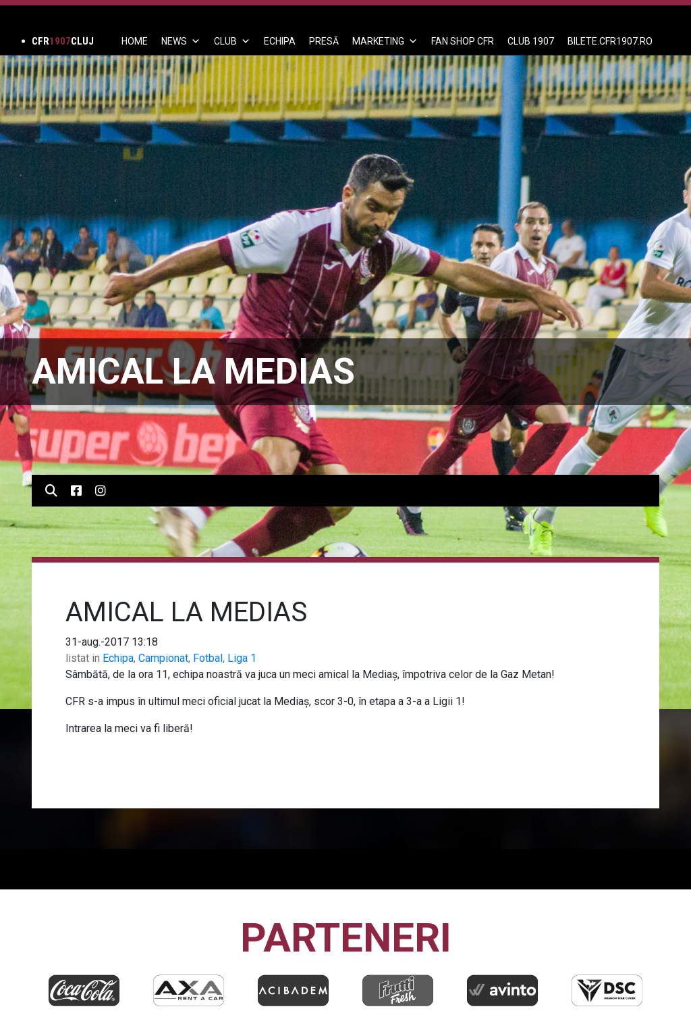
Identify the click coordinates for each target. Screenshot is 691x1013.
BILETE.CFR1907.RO (610, 41)
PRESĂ (324, 41)
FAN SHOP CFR (462, 41)
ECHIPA (280, 41)
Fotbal (208, 658)
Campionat (163, 658)
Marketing (385, 41)
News (180, 41)
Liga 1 (241, 658)
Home (134, 41)
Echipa (118, 658)
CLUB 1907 (530, 41)
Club (232, 41)
